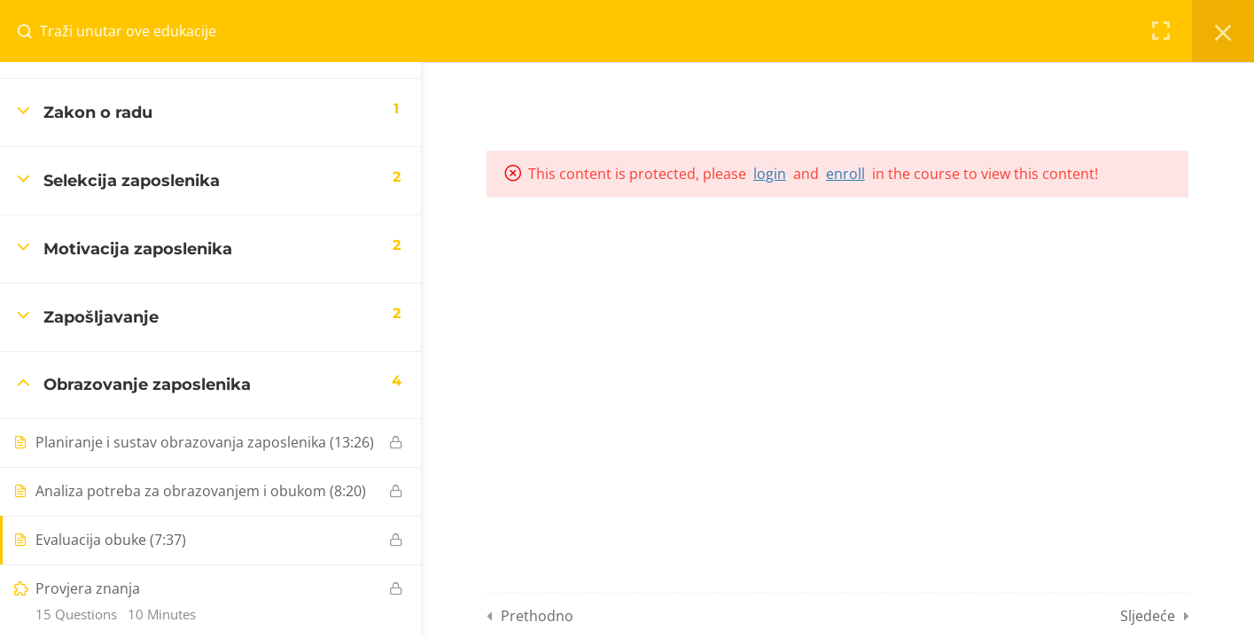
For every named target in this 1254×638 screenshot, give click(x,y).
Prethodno (537, 616)
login (769, 173)
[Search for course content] (32, 31)
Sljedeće (1147, 616)
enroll (845, 173)
